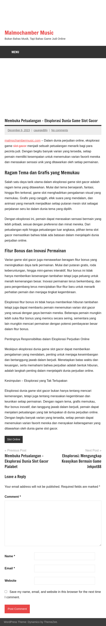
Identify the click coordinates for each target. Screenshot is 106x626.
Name (10, 556)
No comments (59, 130)
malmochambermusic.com (23, 140)
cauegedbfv (41, 130)
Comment (13, 496)
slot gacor (19, 146)
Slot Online (13, 439)
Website (10, 580)
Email (10, 568)
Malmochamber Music (29, 32)
